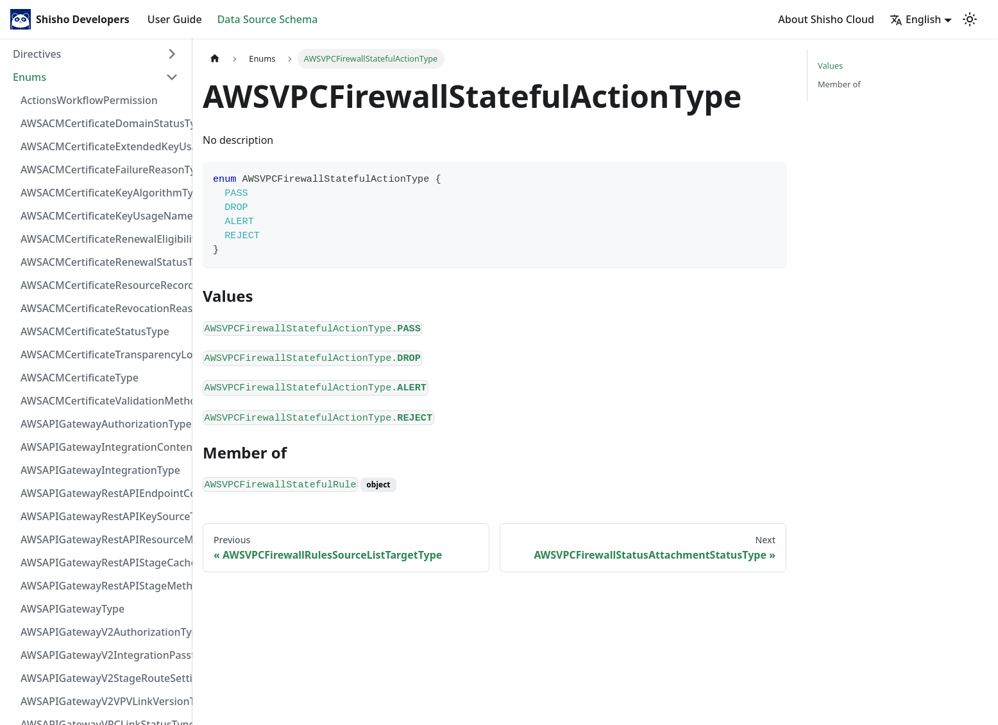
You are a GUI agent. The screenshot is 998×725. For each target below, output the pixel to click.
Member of (839, 84)
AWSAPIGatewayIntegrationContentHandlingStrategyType (103, 447)
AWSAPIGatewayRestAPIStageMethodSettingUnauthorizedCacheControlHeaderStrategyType (103, 586)
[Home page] (215, 59)
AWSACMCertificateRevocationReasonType (103, 308)
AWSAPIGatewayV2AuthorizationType (103, 632)
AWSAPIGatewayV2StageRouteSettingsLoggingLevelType (103, 678)
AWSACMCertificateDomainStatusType (103, 123)
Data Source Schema (267, 19)
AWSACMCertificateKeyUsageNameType (103, 216)
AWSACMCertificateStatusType (95, 331)
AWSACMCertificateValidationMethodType (103, 401)
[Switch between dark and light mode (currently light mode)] (970, 19)
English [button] (915, 19)
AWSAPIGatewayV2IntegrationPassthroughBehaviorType (103, 655)
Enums (29, 77)
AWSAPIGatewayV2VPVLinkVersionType (103, 701)
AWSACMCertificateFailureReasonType (103, 169)
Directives (37, 54)
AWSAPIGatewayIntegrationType (100, 470)
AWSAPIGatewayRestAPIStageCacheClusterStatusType (103, 562)
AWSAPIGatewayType (72, 609)
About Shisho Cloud (826, 19)
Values (830, 65)
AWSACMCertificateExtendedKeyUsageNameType (103, 146)
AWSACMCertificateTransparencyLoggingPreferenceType (103, 354)
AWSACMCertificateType (80, 378)
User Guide (175, 19)
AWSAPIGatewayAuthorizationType (103, 424)
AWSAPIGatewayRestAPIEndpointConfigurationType (103, 493)
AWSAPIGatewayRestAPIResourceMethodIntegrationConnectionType (103, 539)
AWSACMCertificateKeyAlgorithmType (103, 193)
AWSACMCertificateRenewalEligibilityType (103, 239)
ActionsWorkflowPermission (89, 100)
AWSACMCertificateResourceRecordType (103, 285)
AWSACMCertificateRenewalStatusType (103, 262)
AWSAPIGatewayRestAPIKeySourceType (103, 516)
